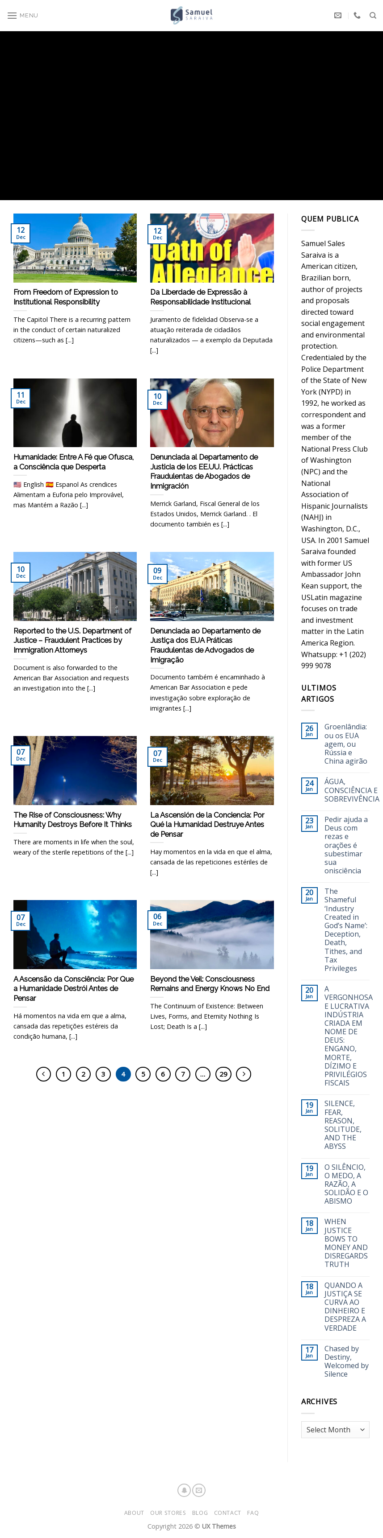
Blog (200, 1513)
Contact (227, 1513)
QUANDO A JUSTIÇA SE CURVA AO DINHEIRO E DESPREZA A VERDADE (345, 1306)
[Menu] (22, 12)
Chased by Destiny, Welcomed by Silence (346, 1362)
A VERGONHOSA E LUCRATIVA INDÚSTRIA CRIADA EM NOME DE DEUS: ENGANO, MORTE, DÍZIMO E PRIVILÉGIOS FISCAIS (348, 1036)
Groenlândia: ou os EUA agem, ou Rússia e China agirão (345, 744)
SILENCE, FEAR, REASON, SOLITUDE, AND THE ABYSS (343, 1125)
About (134, 1513)
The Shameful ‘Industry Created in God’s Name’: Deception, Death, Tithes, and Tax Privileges (345, 930)
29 (223, 1073)
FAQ (253, 1513)
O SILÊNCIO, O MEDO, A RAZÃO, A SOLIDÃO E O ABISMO (346, 1184)
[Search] (373, 12)
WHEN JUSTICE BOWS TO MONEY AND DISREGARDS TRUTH (346, 1243)
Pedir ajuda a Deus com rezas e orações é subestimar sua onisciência (346, 845)
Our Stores (168, 1513)
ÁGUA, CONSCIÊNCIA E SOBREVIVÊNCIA (351, 790)
